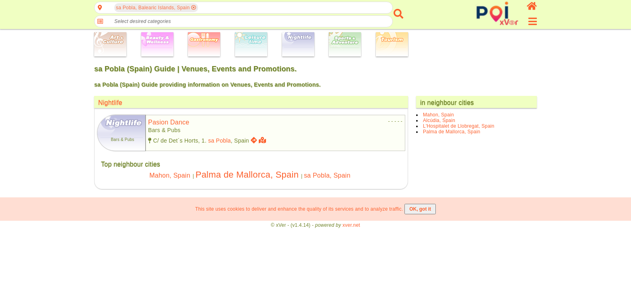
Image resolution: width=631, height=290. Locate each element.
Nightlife (110, 102)
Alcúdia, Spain (439, 120)
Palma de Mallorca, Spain (247, 175)
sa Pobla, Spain (327, 175)
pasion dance (169, 122)
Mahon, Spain (169, 175)
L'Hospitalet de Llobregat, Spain (458, 126)
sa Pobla (219, 140)
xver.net (351, 225)
